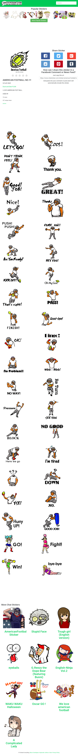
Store (50, 752)
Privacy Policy (56, 752)
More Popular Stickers (39, 20)
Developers (36, 752)
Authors (47, 752)
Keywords (41, 752)
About (31, 752)
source (4, 103)
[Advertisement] (39, 36)
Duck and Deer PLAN (9, 86)
